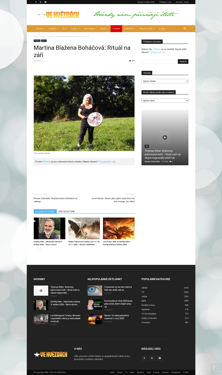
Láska (40, 28)
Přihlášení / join (165, 2)
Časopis (129, 28)
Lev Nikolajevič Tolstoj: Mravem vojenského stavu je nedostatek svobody (65, 318)
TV (64, 28)
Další (104, 28)
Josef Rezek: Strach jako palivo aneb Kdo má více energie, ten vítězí (113, 200)
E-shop (116, 28)
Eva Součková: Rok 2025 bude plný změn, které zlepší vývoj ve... (118, 304)
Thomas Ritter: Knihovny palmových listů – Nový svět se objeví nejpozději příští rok (163, 154)
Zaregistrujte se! (106, 161)
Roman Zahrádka (152, 161)
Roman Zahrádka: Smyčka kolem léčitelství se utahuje (55, 200)
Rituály (50, 36)
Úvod (36, 36)
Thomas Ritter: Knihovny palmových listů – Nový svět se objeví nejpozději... (65, 290)
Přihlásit (46, 161)
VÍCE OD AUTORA (67, 211)
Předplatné (147, 28)
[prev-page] (35, 250)
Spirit (75, 28)
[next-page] (40, 250)
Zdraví (53, 28)
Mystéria (90, 28)
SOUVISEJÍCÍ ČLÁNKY (45, 211)
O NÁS (163, 28)
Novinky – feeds (182, 2)
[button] (184, 28)
